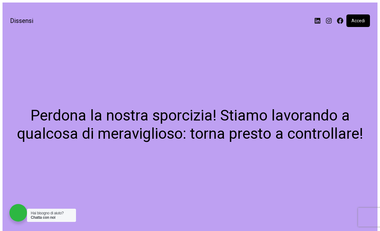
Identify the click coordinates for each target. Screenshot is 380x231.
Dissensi (21, 20)
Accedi (358, 20)
